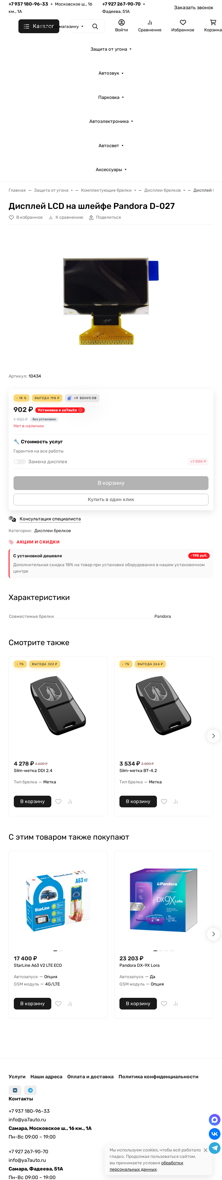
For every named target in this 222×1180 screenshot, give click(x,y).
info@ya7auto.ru (27, 1120)
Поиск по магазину (59, 26)
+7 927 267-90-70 (121, 4)
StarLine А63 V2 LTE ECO (38, 965)
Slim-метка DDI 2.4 (33, 770)
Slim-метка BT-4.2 (138, 770)
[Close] (205, 1150)
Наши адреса (46, 1077)
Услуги (17, 1077)
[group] (111, 301)
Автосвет (109, 145)
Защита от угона (109, 49)
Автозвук (109, 73)
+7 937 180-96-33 (28, 4)
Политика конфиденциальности (158, 1077)
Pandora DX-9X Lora (139, 965)
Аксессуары (109, 169)
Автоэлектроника (109, 121)
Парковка (108, 97)
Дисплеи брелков (52, 530)
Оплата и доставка (90, 1077)
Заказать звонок (193, 7)
